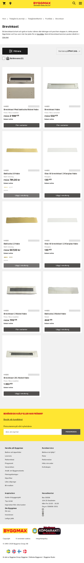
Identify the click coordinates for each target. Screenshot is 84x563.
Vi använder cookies (23, 539)
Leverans (8, 456)
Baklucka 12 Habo (12, 244)
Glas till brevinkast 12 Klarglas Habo (61, 244)
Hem (4, 19)
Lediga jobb (9, 518)
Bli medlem (9, 485)
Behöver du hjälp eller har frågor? (23, 413)
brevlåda (40, 34)
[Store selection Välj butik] (10, 3)
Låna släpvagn (10, 482)
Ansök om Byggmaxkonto (14, 471)
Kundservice (48, 448)
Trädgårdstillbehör (35, 19)
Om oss (7, 511)
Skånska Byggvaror (35, 557)
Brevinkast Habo (52, 109)
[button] (35, 530)
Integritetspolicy (42, 539)
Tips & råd (9, 501)
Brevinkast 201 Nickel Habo (16, 378)
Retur (44, 456)
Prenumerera (71, 432)
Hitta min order (47, 463)
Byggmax (24, 557)
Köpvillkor (8, 478)
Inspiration (10, 493)
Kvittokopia (46, 467)
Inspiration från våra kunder (15, 505)
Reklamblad (9, 460)
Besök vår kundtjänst (13, 419)
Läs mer (5, 37)
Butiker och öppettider (13, 452)
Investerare (9, 515)
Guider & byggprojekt (13, 497)
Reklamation (46, 460)
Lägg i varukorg (21, 195)
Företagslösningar (11, 474)
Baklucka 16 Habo (12, 173)
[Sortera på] (69, 51)
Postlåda (48, 19)
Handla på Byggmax (14, 448)
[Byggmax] (42, 4)
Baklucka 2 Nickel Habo (55, 314)
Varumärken (9, 467)
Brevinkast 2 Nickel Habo (15, 314)
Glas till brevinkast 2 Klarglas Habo (61, 173)
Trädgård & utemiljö (17, 19)
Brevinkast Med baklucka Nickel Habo (21, 109)
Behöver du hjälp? (48, 452)
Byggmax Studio (49, 557)
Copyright (6, 539)
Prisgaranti (9, 463)
